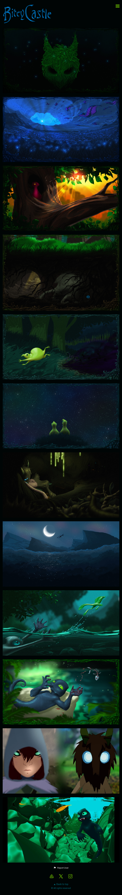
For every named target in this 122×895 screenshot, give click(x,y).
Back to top (61, 884)
